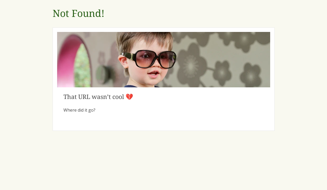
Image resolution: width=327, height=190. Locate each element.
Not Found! (78, 13)
